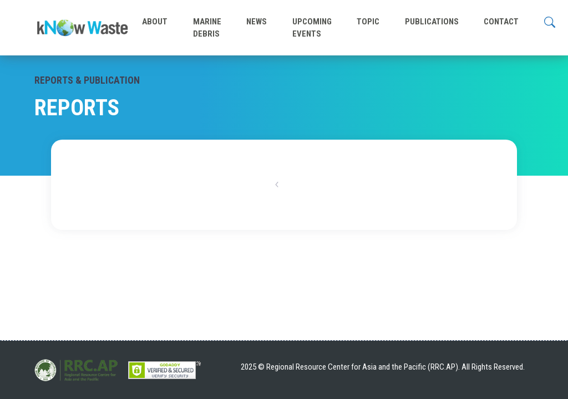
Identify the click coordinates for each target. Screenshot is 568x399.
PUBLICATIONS (432, 22)
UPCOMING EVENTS (312, 28)
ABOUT (155, 22)
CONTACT (501, 22)
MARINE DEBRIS (207, 28)
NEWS (256, 22)
